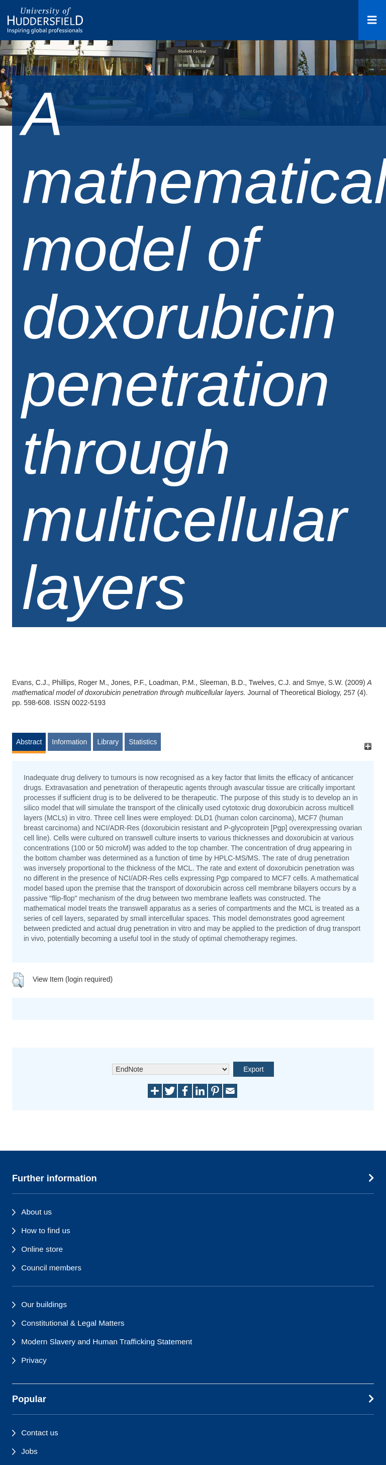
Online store (42, 1249)
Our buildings (44, 1304)
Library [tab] (108, 742)
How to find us (45, 1230)
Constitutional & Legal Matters (72, 1323)
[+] (367, 746)
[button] (18, 980)
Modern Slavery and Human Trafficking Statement (106, 1341)
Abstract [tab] (29, 742)
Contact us (39, 1432)
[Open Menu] (372, 20)
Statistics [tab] (143, 742)
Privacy (33, 1360)
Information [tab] (69, 742)
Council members (51, 1267)
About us (36, 1212)
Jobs (29, 1451)
